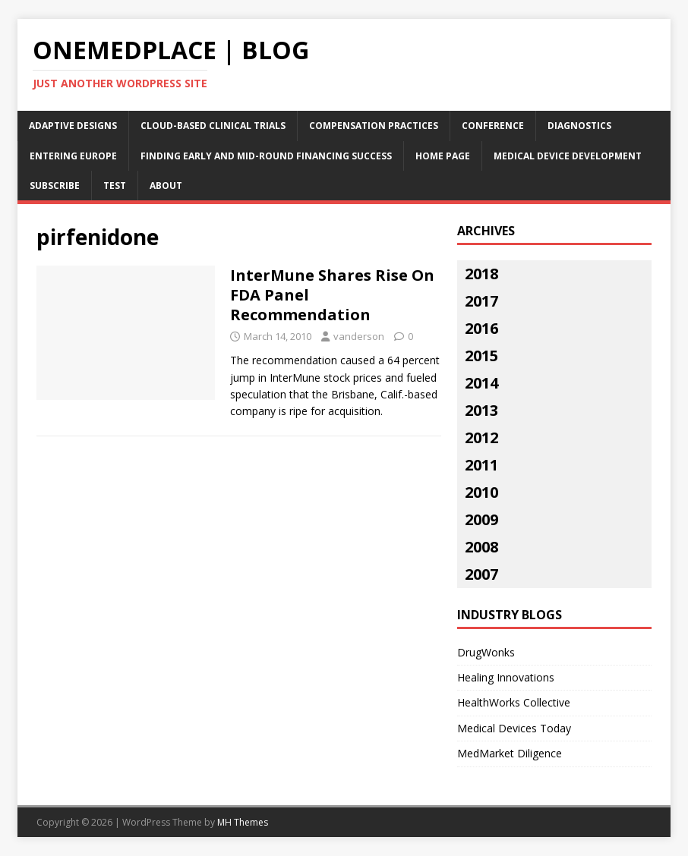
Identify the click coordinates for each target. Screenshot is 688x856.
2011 (481, 465)
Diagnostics (579, 125)
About (166, 185)
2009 (481, 519)
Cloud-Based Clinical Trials (213, 125)
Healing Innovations (505, 677)
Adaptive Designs (73, 125)
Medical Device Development (568, 155)
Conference (493, 125)
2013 (481, 410)
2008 (481, 547)
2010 (481, 492)
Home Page (442, 155)
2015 (481, 355)
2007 (481, 574)
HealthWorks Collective (513, 702)
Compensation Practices (373, 125)
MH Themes (242, 822)
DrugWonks (486, 652)
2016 (481, 328)
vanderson (358, 336)
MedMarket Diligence (509, 753)
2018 (481, 273)
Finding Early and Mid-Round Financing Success (266, 155)
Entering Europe (73, 155)
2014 (481, 383)
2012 (481, 437)
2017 (481, 301)
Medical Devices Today (514, 728)
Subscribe (55, 185)
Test (114, 185)
